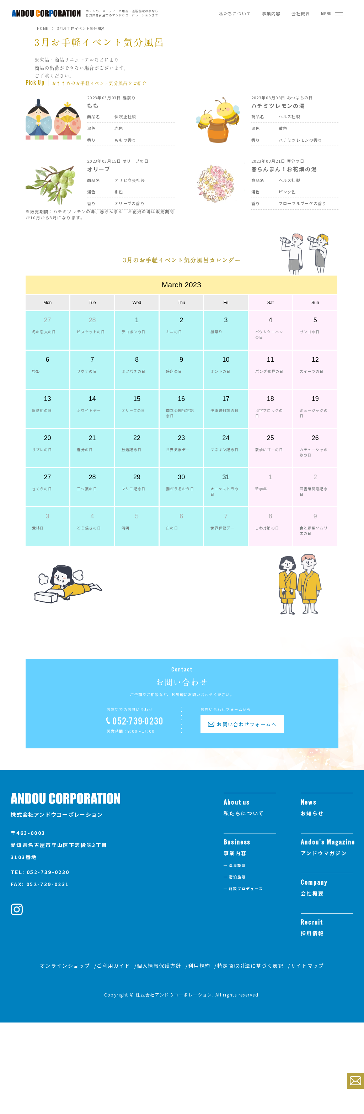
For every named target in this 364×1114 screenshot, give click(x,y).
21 (92, 476)
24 (225, 476)
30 (181, 515)
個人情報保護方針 (159, 1057)
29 (136, 515)
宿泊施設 (237, 968)
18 (270, 436)
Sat (270, 340)
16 (181, 436)
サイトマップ (307, 1057)
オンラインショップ (65, 1057)
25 (270, 476)
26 (315, 476)
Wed (137, 340)
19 (315, 436)
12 (315, 397)
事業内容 (271, 13)
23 (181, 476)
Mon (47, 340)
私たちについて (235, 13)
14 (92, 436)
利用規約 (199, 1057)
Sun (315, 340)
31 (225, 515)
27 (47, 357)
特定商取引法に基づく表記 (250, 1057)
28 (92, 357)
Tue (92, 340)
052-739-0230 (137, 812)
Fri (225, 340)
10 (225, 397)
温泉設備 (237, 957)
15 (136, 436)
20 (47, 476)
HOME (42, 28)
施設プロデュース (246, 980)
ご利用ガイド (113, 1057)
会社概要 (300, 13)
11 (270, 397)
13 (47, 436)
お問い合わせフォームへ (247, 815)
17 (225, 436)
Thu (181, 340)
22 (136, 476)
